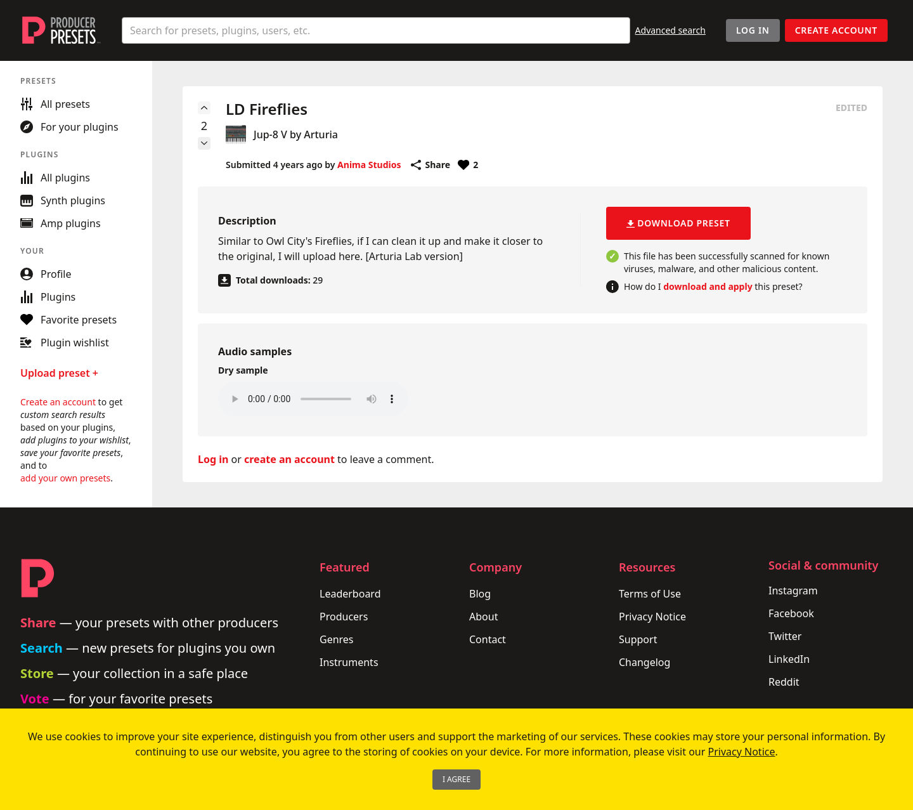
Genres (337, 639)
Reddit (784, 682)
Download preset (678, 223)
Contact (487, 639)
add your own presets (65, 478)
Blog (480, 594)
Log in (213, 459)
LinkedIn (789, 659)
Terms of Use (650, 594)
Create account (836, 30)
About (483, 617)
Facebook (791, 613)
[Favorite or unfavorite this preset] (468, 165)
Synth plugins (62, 200)
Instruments (349, 662)
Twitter (784, 636)
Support (638, 639)
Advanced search (670, 30)
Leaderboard (350, 594)
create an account (289, 459)
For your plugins (69, 127)
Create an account (58, 402)
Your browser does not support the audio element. (313, 399)
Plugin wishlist (64, 342)
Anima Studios (369, 165)
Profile (45, 274)
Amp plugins (60, 223)
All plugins (55, 178)
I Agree (456, 779)
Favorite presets (68, 320)
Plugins (47, 297)
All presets (55, 104)
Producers (344, 617)
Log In (753, 30)
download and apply (707, 286)
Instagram (793, 591)
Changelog (644, 662)
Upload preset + (59, 373)
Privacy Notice (652, 617)
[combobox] (376, 30)
